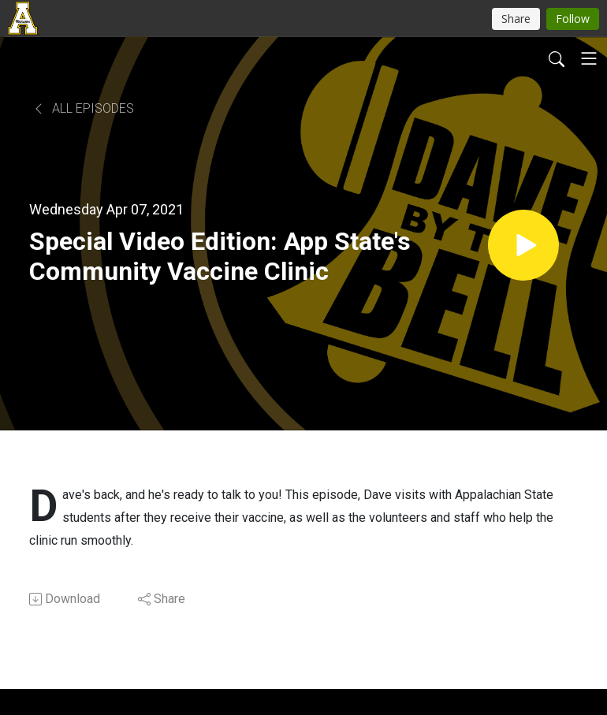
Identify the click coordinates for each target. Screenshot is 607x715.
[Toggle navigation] (589, 58)
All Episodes (83, 108)
